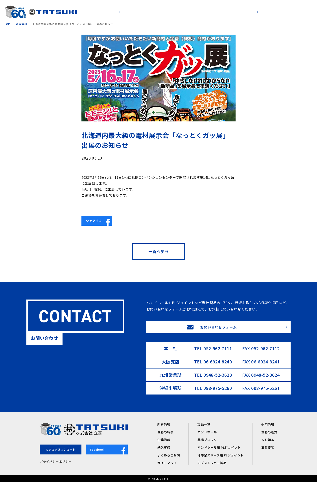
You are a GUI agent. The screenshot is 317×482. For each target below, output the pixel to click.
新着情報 (163, 424)
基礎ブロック (207, 439)
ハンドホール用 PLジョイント (219, 447)
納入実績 (163, 447)
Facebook (109, 450)
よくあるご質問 (168, 455)
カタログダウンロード (61, 449)
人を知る (267, 439)
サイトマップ (167, 462)
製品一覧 (203, 424)
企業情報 (163, 439)
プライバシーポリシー (56, 461)
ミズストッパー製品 (211, 462)
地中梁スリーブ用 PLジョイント (220, 455)
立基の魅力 (269, 432)
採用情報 (267, 424)
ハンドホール (207, 432)
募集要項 (267, 447)
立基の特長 (165, 432)
